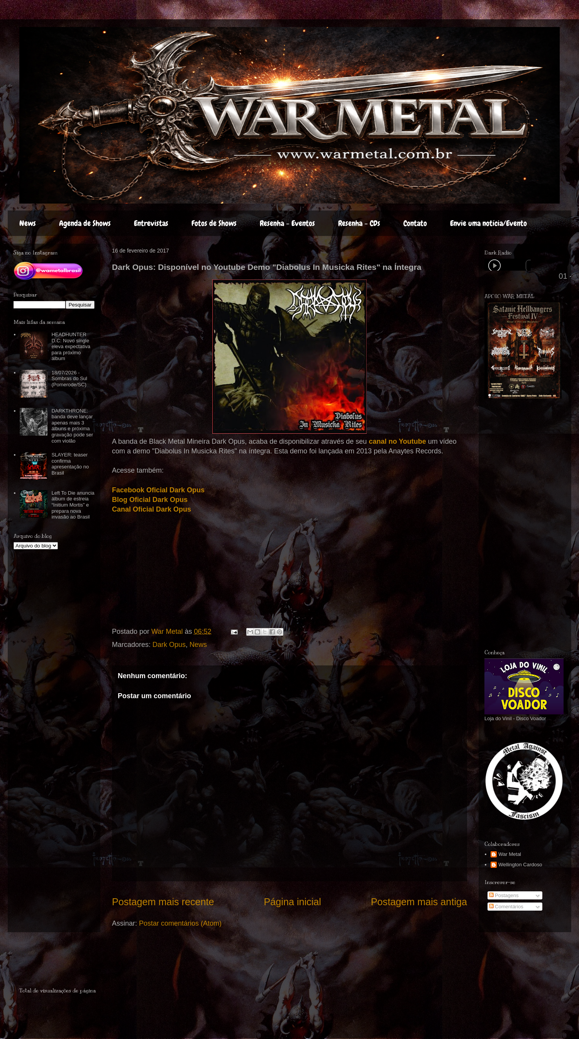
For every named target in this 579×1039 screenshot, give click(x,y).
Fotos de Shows (214, 223)
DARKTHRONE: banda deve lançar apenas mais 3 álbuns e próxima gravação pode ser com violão (72, 426)
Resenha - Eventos (287, 223)
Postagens (504, 895)
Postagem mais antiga (419, 901)
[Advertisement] (64, 963)
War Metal (509, 854)
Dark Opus (169, 644)
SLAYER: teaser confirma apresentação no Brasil (70, 464)
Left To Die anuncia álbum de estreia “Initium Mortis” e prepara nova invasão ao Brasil (72, 505)
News (27, 223)
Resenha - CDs (359, 223)
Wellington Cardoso (520, 864)
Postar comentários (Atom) (180, 923)
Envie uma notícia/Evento (488, 223)
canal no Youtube (397, 441)
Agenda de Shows (85, 223)
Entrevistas (151, 223)
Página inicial (292, 901)
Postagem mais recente (163, 901)
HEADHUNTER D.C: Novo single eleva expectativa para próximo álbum (70, 346)
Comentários (506, 906)
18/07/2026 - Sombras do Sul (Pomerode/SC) (69, 378)
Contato (415, 223)
